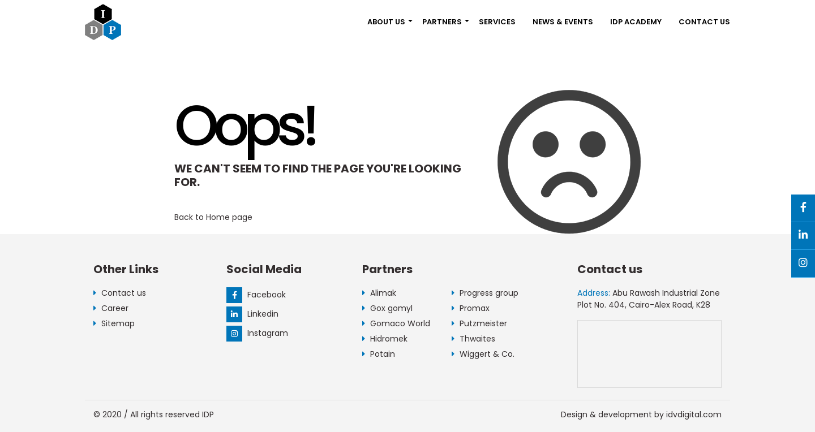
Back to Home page (213, 217)
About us (386, 21)
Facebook (256, 294)
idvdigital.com (694, 414)
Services (497, 21)
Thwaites (473, 338)
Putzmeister (479, 323)
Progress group (485, 293)
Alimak (379, 293)
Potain (378, 354)
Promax (471, 308)
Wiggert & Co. (483, 354)
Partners (442, 21)
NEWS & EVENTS (563, 21)
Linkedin (252, 313)
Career (110, 308)
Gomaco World (396, 323)
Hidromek (385, 338)
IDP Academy (636, 21)
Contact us (704, 21)
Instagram (257, 333)
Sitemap (114, 323)
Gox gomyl (387, 308)
